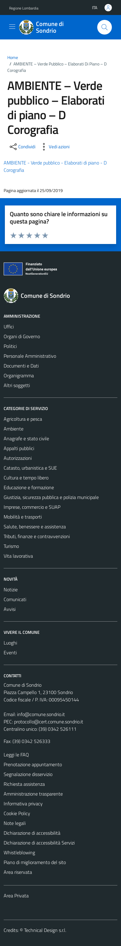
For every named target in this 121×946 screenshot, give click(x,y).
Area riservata (18, 872)
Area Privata (16, 895)
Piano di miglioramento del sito (35, 862)
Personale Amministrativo (30, 356)
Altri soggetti (17, 385)
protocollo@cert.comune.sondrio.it (48, 721)
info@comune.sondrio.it (41, 714)
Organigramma (19, 375)
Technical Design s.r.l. (45, 930)
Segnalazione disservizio (28, 774)
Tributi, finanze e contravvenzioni (37, 536)
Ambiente (13, 428)
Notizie (11, 589)
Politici (10, 346)
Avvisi (10, 609)
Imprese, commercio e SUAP (32, 507)
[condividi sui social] (22, 147)
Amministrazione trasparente (33, 793)
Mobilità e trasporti (23, 516)
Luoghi (10, 642)
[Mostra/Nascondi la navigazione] (12, 26)
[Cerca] (104, 27)
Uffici (9, 326)
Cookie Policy (17, 813)
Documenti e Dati (21, 365)
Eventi (10, 652)
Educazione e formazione (29, 487)
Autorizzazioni (18, 458)
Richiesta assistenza (24, 784)
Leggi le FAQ (16, 754)
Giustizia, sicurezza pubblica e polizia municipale (51, 497)
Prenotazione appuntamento (33, 764)
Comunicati (15, 599)
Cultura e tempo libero (26, 477)
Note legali (15, 823)
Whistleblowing (19, 852)
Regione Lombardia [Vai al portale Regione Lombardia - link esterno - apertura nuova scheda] (23, 8)
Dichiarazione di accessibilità (32, 833)
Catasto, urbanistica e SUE (30, 467)
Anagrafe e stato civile (26, 438)
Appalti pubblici (19, 448)
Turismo (11, 546)
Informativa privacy (23, 803)
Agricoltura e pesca (23, 419)
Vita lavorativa (18, 556)
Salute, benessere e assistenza (35, 526)
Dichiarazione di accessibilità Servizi (39, 842)
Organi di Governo (22, 336)
